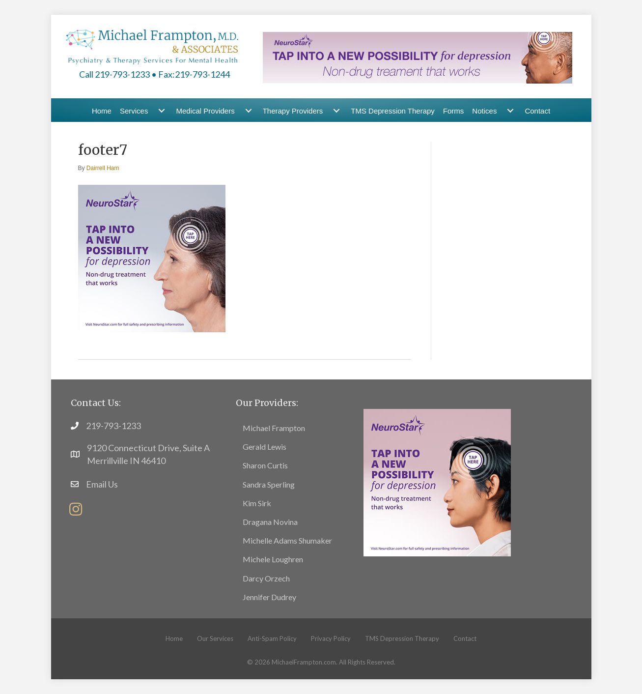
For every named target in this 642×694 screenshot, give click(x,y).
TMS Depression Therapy (393, 111)
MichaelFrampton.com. (304, 662)
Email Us (102, 484)
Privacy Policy (331, 638)
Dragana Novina (270, 521)
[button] (75, 509)
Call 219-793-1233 (114, 74)
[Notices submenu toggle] (510, 110)
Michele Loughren (273, 559)
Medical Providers (205, 111)
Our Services (215, 638)
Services (134, 111)
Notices (484, 111)
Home (102, 111)
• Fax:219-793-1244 (190, 74)
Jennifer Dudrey (269, 597)
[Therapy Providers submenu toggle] (336, 110)
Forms (453, 111)
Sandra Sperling (269, 484)
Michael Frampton (274, 428)
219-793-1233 (113, 425)
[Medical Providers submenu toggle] (248, 110)
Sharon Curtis (265, 465)
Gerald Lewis (264, 446)
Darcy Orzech (266, 578)
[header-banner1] (417, 56)
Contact (537, 111)
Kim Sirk (257, 503)
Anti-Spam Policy (272, 638)
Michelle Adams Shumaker (287, 540)
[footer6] (437, 481)
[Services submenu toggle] (161, 110)
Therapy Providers (293, 111)
